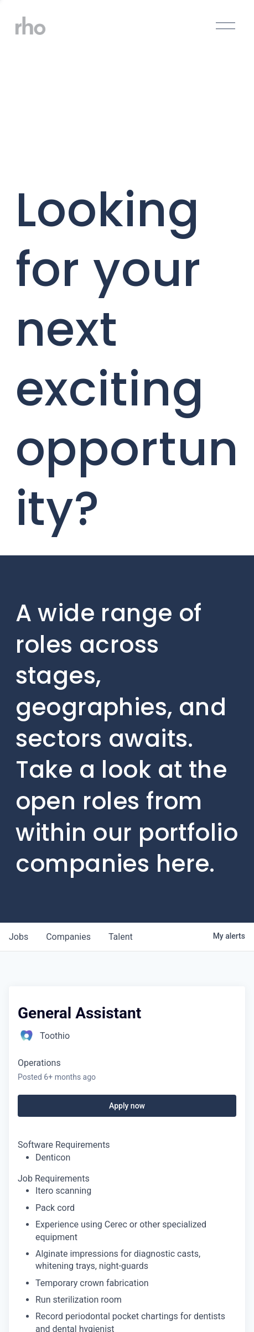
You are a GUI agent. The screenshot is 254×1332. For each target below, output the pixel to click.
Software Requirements (64, 1145)
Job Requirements (54, 1178)
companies (68, 937)
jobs (18, 937)
